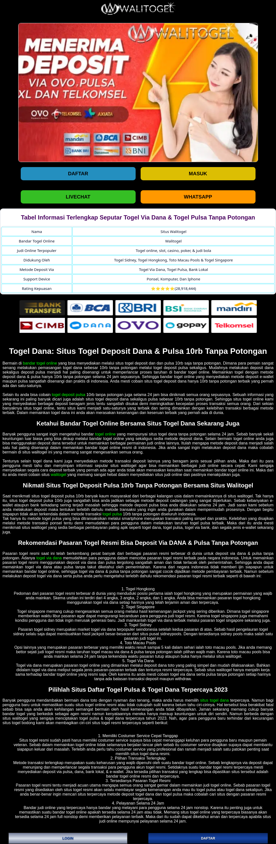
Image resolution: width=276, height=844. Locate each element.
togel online (105, 434)
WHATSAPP (198, 197)
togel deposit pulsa (68, 395)
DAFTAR (208, 838)
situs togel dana (214, 700)
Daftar (78, 173)
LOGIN (67, 838)
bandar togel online (40, 363)
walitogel (58, 474)
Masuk (198, 173)
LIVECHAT (78, 197)
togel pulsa (112, 514)
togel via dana (49, 558)
